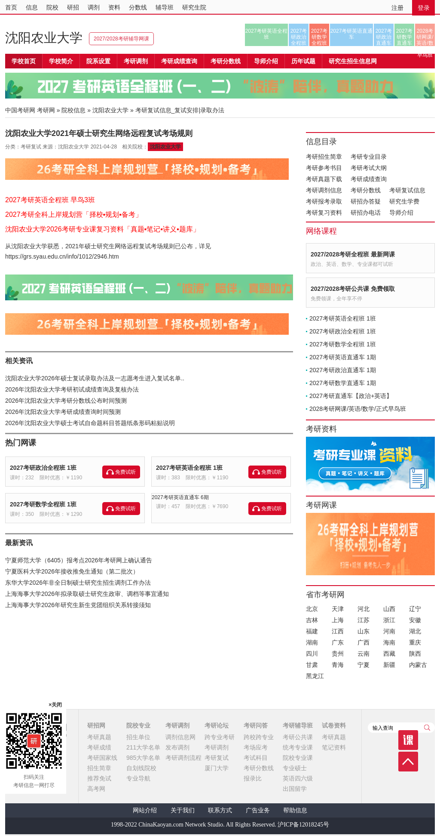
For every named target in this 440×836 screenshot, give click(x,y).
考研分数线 (366, 190)
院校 (52, 7)
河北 (364, 608)
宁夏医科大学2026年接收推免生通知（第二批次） (72, 571)
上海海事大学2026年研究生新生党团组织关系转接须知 (78, 605)
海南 (389, 642)
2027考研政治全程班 (298, 37)
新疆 (389, 664)
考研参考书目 (324, 167)
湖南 (312, 642)
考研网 (46, 110)
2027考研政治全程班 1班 (43, 467)
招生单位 (138, 737)
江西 (338, 631)
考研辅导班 (298, 725)
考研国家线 (102, 757)
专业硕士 (295, 768)
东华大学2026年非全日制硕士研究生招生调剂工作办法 (78, 582)
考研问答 (256, 725)
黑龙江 (315, 676)
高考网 (96, 788)
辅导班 (165, 7)
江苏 (364, 620)
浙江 (389, 620)
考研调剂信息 (324, 190)
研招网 (96, 725)
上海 (338, 620)
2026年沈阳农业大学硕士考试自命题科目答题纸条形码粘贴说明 (90, 423)
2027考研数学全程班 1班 (43, 504)
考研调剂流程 (183, 757)
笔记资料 (334, 747)
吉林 (312, 620)
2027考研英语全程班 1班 (189, 467)
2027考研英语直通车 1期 (342, 357)
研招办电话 (366, 212)
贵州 (338, 653)
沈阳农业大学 (43, 38)
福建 (312, 631)
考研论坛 (217, 725)
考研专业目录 (369, 156)
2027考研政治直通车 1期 (342, 370)
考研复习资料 (324, 212)
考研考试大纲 (369, 167)
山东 (364, 631)
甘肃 (312, 664)
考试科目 (256, 757)
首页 (11, 7)
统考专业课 (298, 747)
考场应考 (256, 747)
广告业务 (258, 810)
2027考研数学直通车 (404, 37)
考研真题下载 (324, 179)
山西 (389, 608)
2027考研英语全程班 (266, 34)
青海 (338, 664)
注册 (397, 7)
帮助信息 (295, 810)
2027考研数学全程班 (319, 37)
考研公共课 (298, 737)
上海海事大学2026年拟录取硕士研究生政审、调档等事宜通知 (87, 593)
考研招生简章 (324, 156)
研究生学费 (404, 201)
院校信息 (73, 110)
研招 (73, 7)
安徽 (415, 620)
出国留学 (295, 788)
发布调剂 (177, 747)
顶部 (408, 761)
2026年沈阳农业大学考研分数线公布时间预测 (66, 400)
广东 (338, 642)
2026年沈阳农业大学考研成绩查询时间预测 (63, 411)
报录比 (253, 778)
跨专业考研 (220, 737)
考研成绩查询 (369, 179)
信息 (32, 7)
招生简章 (99, 768)
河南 (389, 631)
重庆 (415, 642)
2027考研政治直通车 (384, 37)
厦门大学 (217, 768)
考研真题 (99, 737)
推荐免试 (99, 778)
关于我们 (183, 810)
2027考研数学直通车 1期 (342, 382)
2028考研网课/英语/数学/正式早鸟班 (424, 37)
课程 (408, 740)
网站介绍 (145, 810)
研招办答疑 (366, 201)
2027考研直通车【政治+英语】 (350, 395)
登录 (424, 7)
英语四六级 (298, 778)
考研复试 (217, 757)
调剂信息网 (180, 737)
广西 (364, 642)
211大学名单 (143, 747)
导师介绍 (266, 61)
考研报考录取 (324, 201)
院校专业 (138, 725)
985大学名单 (143, 757)
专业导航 (138, 778)
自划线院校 (141, 768)
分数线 (138, 7)
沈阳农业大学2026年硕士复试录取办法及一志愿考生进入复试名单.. (94, 378)
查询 (427, 727)
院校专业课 (298, 757)
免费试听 (125, 472)
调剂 (94, 7)
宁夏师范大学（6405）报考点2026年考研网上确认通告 (78, 560)
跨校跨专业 (259, 737)
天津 (338, 608)
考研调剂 (136, 61)
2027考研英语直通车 (351, 34)
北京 (312, 608)
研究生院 (194, 7)
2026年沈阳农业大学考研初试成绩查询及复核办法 (72, 389)
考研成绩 (99, 747)
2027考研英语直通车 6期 (180, 497)
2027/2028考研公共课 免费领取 (353, 288)
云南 (364, 653)
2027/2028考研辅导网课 (121, 39)
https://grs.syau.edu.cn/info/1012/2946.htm (62, 256)
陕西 (415, 653)
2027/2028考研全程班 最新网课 (353, 254)
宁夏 (364, 664)
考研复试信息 (407, 190)
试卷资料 (334, 725)
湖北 (415, 631)
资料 (114, 7)
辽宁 (415, 608)
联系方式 (220, 810)
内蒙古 (418, 664)
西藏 (389, 653)
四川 (312, 653)
